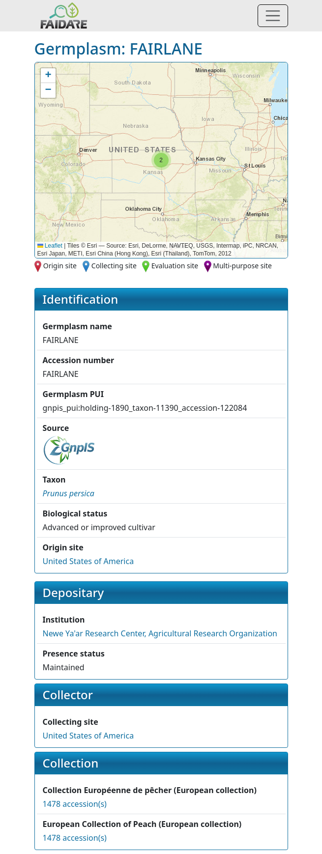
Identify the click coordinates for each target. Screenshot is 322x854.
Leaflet (49, 245)
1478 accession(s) (75, 803)
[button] (161, 160)
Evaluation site (175, 265)
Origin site (60, 265)
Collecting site (114, 265)
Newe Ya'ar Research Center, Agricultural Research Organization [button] (160, 633)
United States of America (88, 561)
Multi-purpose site (242, 265)
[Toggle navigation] (273, 15)
